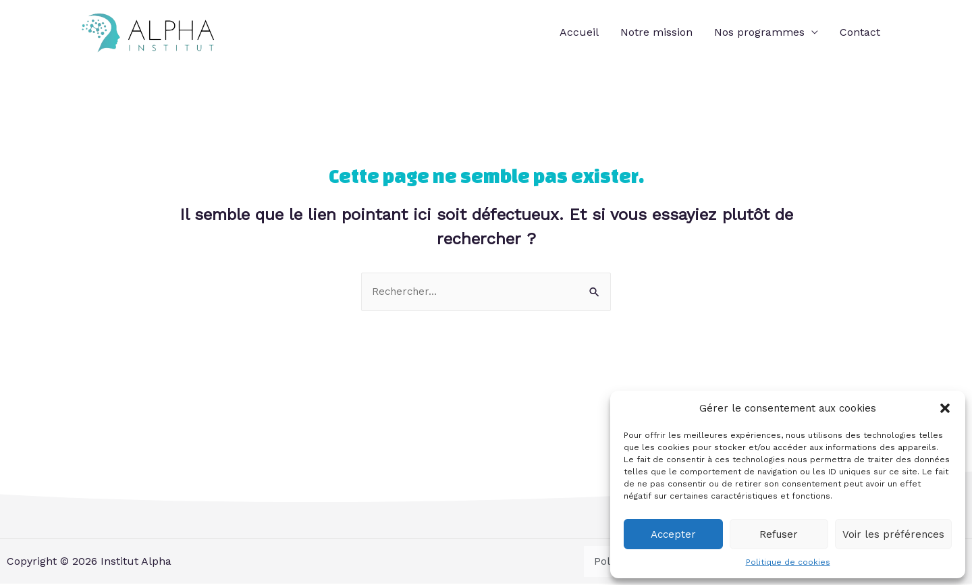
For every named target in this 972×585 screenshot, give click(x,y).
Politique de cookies (788, 562)
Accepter (673, 534)
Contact (860, 32)
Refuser (778, 534)
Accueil (579, 32)
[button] (945, 408)
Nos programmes (759, 32)
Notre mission (656, 32)
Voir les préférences (893, 534)
